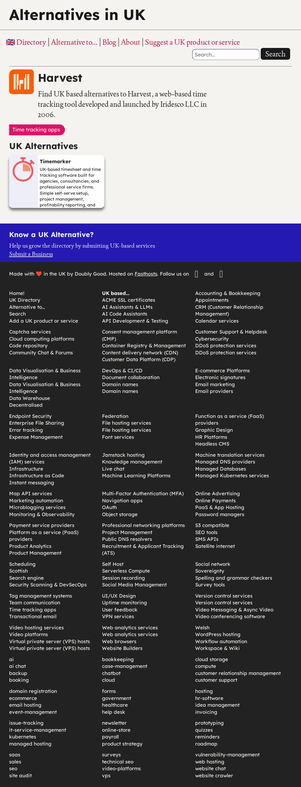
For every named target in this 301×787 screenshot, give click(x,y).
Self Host (112, 564)
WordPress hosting (217, 634)
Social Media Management (134, 584)
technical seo (117, 761)
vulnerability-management (227, 754)
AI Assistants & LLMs (127, 307)
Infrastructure (26, 469)
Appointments (212, 300)
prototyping (209, 723)
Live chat (113, 469)
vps (106, 775)
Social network (212, 564)
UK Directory (24, 300)
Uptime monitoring (124, 602)
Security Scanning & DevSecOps (48, 584)
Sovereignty (209, 571)
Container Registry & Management (144, 345)
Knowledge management (132, 461)
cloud (108, 680)
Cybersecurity (212, 339)
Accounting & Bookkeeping (227, 293)
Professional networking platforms (143, 525)
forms (109, 691)
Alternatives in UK (77, 14)
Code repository (28, 345)
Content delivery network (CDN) (140, 352)
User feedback (120, 609)
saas (14, 754)
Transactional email (32, 616)
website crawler (214, 775)
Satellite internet (215, 546)
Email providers (214, 391)
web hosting (209, 761)
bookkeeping (118, 659)
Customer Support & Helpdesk (231, 332)
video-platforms (121, 768)
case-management (124, 666)
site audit (20, 775)
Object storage (120, 514)
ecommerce (23, 698)
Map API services (30, 493)
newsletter (114, 723)
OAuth (109, 507)
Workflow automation (221, 641)
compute (205, 666)
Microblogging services (37, 507)
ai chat (17, 666)
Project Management (127, 532)
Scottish (18, 571)
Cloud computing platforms (41, 339)
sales (15, 761)
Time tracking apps (32, 609)
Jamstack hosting (123, 455)
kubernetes (22, 736)
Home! (16, 293)
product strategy (122, 744)
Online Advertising (217, 493)
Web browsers (119, 641)
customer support (216, 680)
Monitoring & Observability (42, 514)
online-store (116, 730)
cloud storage (211, 659)
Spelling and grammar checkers (233, 578)
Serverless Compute (126, 571)
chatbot (111, 673)
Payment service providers (41, 525)
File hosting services (126, 423)
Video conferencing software (230, 616)
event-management (33, 712)
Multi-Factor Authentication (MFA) (143, 493)
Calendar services (217, 321)
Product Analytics (30, 546)
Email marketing (215, 384)
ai (11, 659)
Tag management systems (40, 596)
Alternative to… (74, 42)
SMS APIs (206, 539)
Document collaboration (131, 377)
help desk (113, 712)
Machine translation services (230, 455)
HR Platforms (211, 437)
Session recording (123, 578)
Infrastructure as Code (36, 475)
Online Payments (215, 500)
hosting (204, 691)
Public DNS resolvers (127, 539)
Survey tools (210, 584)
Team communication (34, 602)
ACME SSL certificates (128, 300)
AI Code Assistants (124, 314)
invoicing (206, 712)
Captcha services (30, 332)
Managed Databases (220, 469)
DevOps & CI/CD (122, 370)
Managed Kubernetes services (232, 475)
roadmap (206, 744)
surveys (111, 754)
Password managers (219, 514)
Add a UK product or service (43, 321)
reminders (207, 736)
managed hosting (30, 744)
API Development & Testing (135, 321)
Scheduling (22, 564)
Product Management (35, 553)
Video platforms (28, 634)
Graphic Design (214, 430)
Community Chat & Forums (41, 352)
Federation (115, 416)
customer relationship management (238, 673)
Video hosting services (36, 627)
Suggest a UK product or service (192, 42)
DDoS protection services (225, 345)
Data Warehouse (29, 398)
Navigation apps (122, 500)
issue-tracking (26, 723)
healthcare (115, 705)
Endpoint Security (30, 416)
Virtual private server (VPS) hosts (49, 641)
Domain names (120, 384)
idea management (217, 705)
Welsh (202, 627)
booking (19, 680)
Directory (31, 42)
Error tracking (26, 430)
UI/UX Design (119, 596)
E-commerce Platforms (222, 370)
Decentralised (26, 405)
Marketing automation (36, 500)
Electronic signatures (220, 377)
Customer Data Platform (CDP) (138, 359)
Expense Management (36, 437)
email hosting (25, 705)
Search (275, 54)
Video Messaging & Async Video (234, 609)
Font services (118, 437)
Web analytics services (130, 627)
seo (13, 768)
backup (18, 673)
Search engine (26, 578)
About (130, 42)
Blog (109, 42)
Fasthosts (146, 274)
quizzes (204, 730)
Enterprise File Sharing (36, 423)
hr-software (209, 698)
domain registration (33, 691)
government (116, 698)
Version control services (223, 596)
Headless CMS (212, 444)
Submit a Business (31, 254)
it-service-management (37, 730)
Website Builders (122, 648)
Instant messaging (31, 482)
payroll (110, 736)
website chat (210, 768)
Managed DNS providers (225, 461)
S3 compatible (212, 525)
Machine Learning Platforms (136, 475)
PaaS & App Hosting (219, 507)
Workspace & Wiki (217, 648)
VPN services (118, 616)
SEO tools (206, 532)
